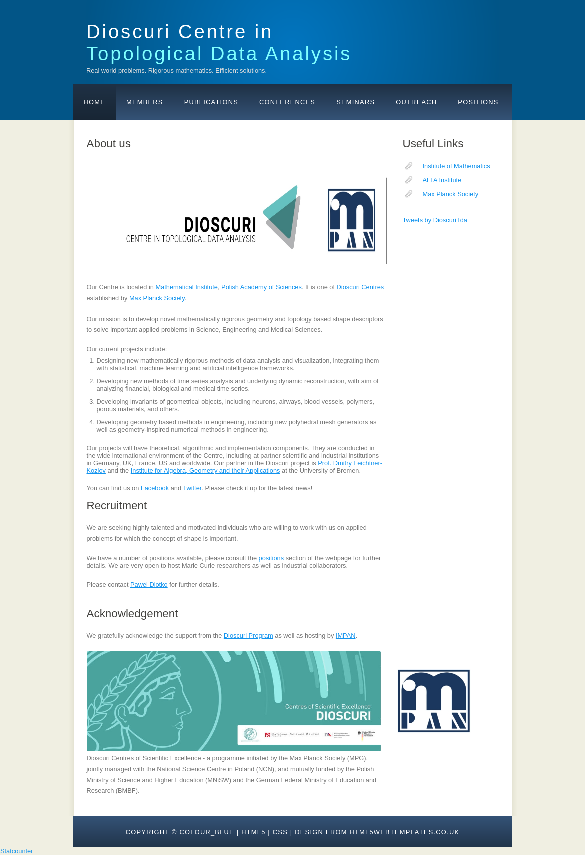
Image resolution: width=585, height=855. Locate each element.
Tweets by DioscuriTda (435, 220)
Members (144, 102)
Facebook (155, 488)
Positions (478, 102)
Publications (211, 102)
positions (271, 558)
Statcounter (16, 851)
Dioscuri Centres (360, 287)
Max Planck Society (451, 194)
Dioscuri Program (248, 636)
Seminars (355, 102)
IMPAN (346, 636)
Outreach (416, 102)
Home (95, 102)
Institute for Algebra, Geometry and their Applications (205, 470)
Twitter (192, 488)
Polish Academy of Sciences (261, 287)
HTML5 (253, 832)
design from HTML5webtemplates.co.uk (377, 832)
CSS (280, 832)
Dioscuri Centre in (219, 42)
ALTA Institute (442, 180)
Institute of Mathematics (456, 166)
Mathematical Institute (187, 287)
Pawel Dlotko (149, 584)
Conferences (287, 102)
